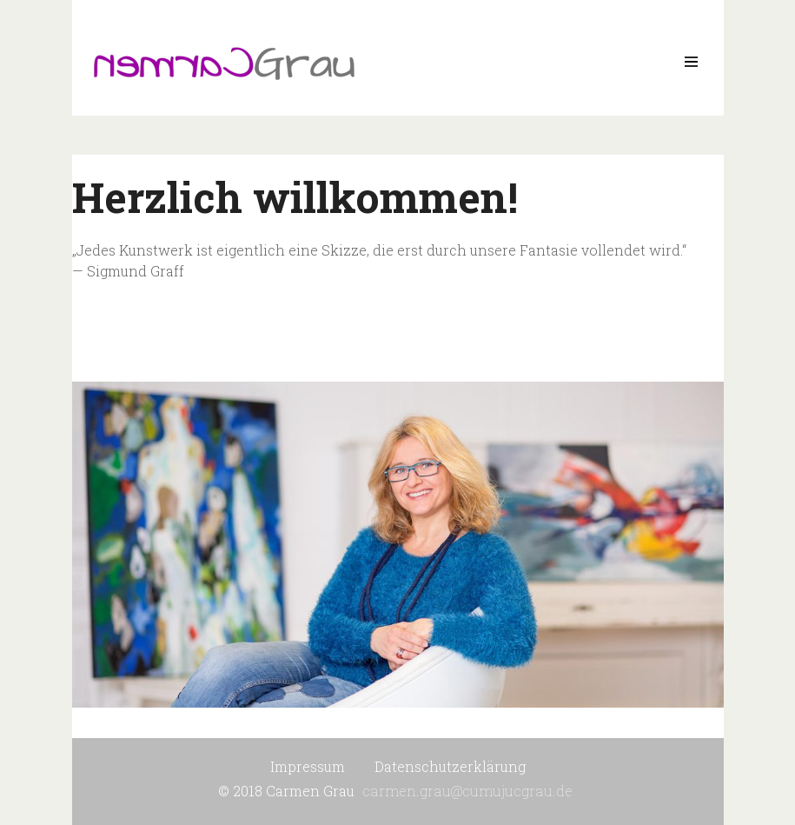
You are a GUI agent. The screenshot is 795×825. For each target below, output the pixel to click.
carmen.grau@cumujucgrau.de (467, 791)
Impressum (307, 766)
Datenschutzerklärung (450, 766)
